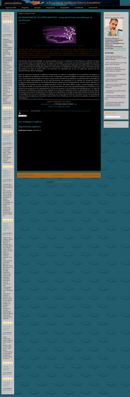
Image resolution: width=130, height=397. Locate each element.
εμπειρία (37, 8)
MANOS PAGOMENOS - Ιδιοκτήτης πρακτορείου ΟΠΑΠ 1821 (7, 174)
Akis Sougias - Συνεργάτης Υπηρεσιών (7, 383)
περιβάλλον (86, 111)
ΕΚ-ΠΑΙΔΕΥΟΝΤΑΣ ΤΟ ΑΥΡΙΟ (49, 111)
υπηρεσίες (25, 8)
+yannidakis (56, 49)
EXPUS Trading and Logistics (6, 120)
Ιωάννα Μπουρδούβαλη (74, 111)
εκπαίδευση (79, 8)
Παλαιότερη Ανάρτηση (90, 175)
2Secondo (9, 36)
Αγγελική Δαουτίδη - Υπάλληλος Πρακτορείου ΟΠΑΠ (6, 227)
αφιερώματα (64, 8)
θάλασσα (62, 111)
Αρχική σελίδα (10, 8)
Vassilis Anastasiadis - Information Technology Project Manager (7, 28)
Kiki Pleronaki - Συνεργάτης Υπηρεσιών (7, 328)
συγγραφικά (50, 8)
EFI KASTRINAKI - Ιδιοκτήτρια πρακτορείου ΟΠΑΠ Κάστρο (8, 137)
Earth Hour (93, 49)
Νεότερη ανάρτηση (26, 175)
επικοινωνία (92, 8)
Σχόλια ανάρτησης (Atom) (63, 182)
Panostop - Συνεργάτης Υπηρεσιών (6, 368)
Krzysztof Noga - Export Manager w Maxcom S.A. (7, 113)
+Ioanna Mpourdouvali (35, 98)
